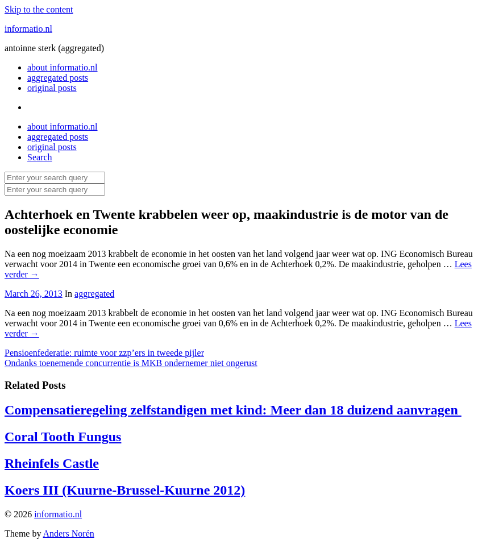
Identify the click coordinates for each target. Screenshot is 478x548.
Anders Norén (68, 533)
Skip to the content (39, 9)
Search (39, 157)
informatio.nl (28, 29)
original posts (52, 88)
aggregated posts (57, 77)
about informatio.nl (62, 67)
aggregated (94, 293)
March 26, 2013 (34, 293)
